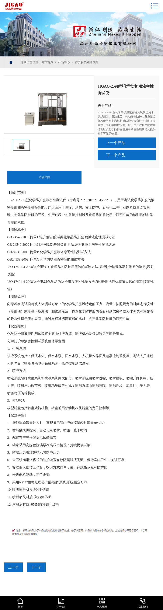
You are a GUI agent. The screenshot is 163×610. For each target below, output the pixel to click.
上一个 (13, 567)
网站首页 (47, 62)
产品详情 (44, 177)
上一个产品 (115, 143)
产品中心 (64, 62)
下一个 (36, 567)
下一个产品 (115, 155)
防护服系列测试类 (86, 62)
